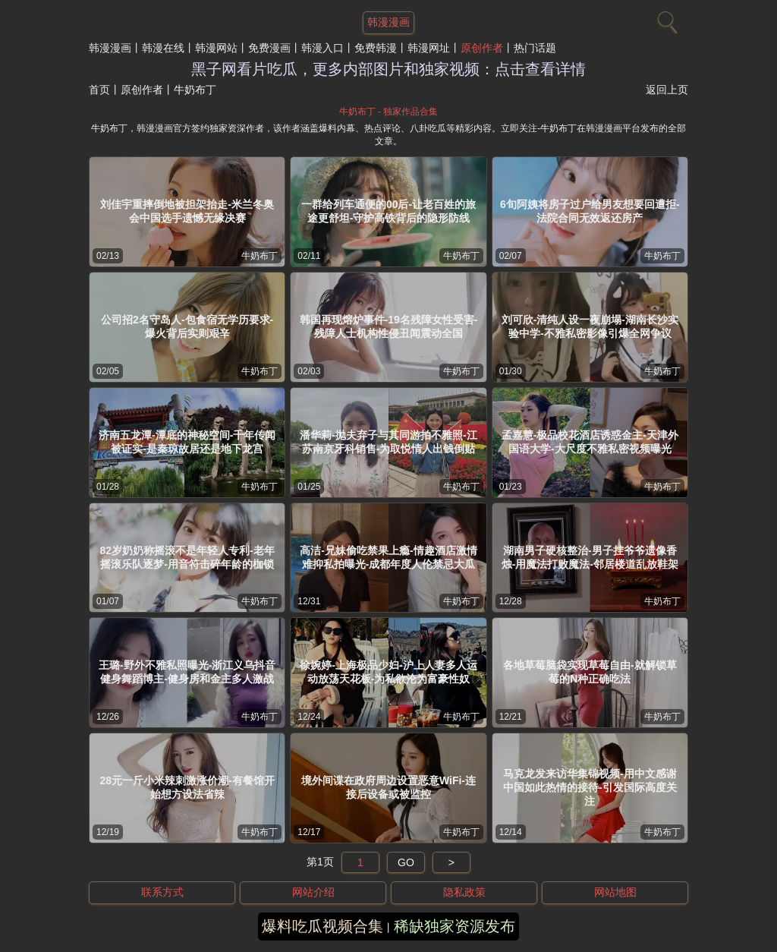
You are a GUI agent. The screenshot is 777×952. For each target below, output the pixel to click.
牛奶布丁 (259, 256)
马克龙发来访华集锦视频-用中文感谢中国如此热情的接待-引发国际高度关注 (590, 787)
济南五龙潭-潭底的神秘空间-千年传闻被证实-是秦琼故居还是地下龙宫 (187, 442)
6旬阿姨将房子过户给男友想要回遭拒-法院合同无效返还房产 (589, 211)
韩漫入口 (322, 48)
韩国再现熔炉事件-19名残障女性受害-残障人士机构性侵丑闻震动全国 (389, 326)
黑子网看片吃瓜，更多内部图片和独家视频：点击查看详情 (388, 69)
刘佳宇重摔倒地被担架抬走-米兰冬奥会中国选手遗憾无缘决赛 (187, 211)
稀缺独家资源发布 (454, 926)
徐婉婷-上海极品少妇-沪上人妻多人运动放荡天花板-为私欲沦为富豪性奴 (388, 672)
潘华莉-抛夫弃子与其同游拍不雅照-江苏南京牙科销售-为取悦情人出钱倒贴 (388, 442)
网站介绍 (313, 892)
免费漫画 (269, 48)
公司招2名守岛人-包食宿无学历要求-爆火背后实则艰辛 (187, 326)
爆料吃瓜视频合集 (322, 926)
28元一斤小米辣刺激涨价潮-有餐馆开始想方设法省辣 (187, 787)
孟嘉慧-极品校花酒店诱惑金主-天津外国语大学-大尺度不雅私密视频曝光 (590, 442)
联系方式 (162, 892)
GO (406, 862)
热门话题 (535, 48)
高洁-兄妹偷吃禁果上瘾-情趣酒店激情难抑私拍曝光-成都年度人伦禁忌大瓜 (388, 557)
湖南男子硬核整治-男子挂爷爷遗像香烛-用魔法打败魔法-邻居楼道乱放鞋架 (590, 557)
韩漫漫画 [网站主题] (388, 22)
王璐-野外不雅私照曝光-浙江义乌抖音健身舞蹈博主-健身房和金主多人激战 (187, 672)
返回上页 (667, 90)
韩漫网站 (216, 48)
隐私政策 (464, 892)
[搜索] (665, 19)
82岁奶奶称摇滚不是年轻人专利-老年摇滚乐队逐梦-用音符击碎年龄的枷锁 (187, 557)
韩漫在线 (163, 48)
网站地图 (615, 892)
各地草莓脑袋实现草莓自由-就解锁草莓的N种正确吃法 (590, 672)
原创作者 (482, 48)
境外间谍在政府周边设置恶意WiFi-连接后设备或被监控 (388, 787)
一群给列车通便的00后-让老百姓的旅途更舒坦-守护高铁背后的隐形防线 (388, 211)
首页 (99, 90)
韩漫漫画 (110, 48)
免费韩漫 (375, 48)
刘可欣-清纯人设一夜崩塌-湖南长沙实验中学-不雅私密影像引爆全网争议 (590, 326)
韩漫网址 (428, 48)
